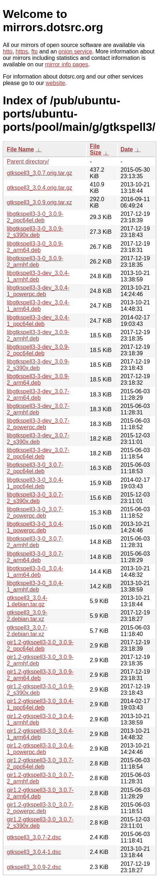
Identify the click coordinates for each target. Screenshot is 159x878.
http (8, 51)
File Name (20, 149)
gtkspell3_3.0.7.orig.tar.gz (39, 173)
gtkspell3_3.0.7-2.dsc (34, 837)
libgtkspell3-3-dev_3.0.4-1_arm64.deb (38, 305)
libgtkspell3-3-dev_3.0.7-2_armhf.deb (38, 409)
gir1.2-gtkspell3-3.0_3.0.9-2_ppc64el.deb (40, 645)
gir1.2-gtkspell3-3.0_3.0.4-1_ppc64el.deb (40, 704)
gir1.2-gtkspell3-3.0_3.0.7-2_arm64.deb (40, 793)
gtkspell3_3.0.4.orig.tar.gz (39, 188)
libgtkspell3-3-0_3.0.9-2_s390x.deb (35, 232)
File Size (95, 149)
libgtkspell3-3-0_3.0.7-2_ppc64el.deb (35, 468)
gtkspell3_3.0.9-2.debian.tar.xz (27, 615)
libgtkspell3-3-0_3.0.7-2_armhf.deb (35, 542)
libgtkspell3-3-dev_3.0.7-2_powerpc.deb (38, 424)
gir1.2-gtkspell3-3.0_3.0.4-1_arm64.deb (40, 734)
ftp (34, 51)
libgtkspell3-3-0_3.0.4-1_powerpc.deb (35, 527)
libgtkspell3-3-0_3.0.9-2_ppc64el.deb (35, 217)
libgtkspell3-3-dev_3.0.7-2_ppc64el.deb (38, 453)
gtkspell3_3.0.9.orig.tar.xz (39, 202)
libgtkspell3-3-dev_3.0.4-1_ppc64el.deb (38, 320)
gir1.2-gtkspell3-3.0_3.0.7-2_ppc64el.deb (40, 763)
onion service (75, 51)
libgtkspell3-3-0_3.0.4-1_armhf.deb (35, 586)
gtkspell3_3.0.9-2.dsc (34, 867)
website (55, 83)
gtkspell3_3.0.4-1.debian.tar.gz (27, 601)
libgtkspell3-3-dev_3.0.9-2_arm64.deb (38, 379)
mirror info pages (66, 64)
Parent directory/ (28, 161)
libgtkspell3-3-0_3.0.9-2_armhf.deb (35, 261)
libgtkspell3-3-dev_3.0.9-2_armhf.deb (38, 335)
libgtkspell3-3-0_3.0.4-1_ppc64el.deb (35, 483)
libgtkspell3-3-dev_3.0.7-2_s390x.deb (38, 438)
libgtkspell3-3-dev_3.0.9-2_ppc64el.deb (38, 350)
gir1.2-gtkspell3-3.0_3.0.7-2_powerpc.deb (40, 808)
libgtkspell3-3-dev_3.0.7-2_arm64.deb (38, 394)
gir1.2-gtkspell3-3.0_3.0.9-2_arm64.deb (40, 675)
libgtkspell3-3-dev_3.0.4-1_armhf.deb (38, 276)
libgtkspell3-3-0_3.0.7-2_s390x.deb (35, 498)
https (22, 51)
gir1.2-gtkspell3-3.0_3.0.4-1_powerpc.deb (40, 748)
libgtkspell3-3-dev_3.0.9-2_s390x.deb (38, 365)
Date (127, 149)
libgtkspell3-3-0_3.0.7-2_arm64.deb (35, 557)
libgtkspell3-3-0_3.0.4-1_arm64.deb (35, 571)
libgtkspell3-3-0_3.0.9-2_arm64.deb (35, 247)
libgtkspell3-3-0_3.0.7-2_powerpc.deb (35, 512)
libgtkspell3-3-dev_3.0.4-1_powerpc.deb (38, 291)
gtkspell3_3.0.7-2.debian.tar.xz (27, 631)
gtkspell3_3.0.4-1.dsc (34, 852)
